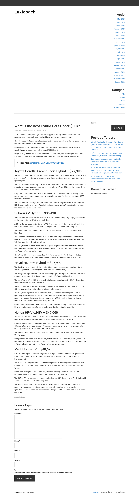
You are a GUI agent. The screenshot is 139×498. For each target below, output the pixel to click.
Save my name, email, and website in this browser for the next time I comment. (43, 473)
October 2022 (120, 82)
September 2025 (118, 45)
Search (93, 123)
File (123, 94)
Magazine (96, 492)
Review (122, 104)
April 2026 (121, 22)
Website (17, 460)
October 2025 (120, 42)
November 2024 (119, 72)
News (122, 101)
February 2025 (119, 65)
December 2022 (119, 75)
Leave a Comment (41, 130)
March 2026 (120, 26)
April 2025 (121, 59)
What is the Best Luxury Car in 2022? (47, 163)
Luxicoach (25, 12)
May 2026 (121, 19)
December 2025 (119, 36)
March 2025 (120, 62)
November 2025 (119, 39)
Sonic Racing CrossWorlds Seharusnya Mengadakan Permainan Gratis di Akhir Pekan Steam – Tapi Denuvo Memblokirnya (106, 170)
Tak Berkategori (119, 107)
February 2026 (119, 29)
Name (17, 441)
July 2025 (121, 52)
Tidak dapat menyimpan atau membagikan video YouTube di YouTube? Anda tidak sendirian (106, 161)
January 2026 (120, 32)
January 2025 (120, 69)
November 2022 (119, 79)
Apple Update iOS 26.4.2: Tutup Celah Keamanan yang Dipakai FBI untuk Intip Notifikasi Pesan (105, 178)
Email (17, 451)
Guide (122, 97)
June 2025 (121, 55)
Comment (18, 413)
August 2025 (120, 49)
